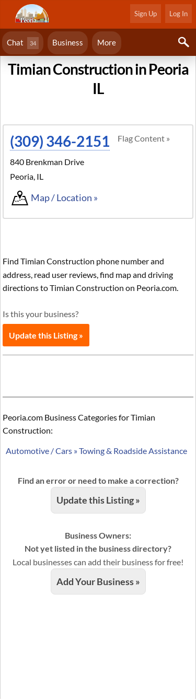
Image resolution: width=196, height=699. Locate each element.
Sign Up (145, 13)
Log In (178, 13)
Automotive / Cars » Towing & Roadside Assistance (96, 451)
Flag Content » (144, 138)
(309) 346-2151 (60, 141)
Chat (23, 43)
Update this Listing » (46, 335)
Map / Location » (64, 197)
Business (67, 42)
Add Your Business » (98, 581)
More (106, 42)
